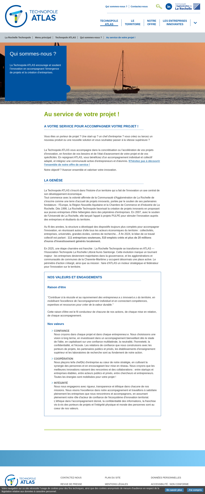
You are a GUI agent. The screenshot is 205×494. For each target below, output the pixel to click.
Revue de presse (71, 484)
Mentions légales (116, 484)
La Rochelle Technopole (18, 37)
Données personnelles (166, 477)
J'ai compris (196, 489)
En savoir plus (175, 489)
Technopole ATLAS (65, 37)
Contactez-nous (71, 477)
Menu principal (43, 37)
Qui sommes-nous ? (91, 37)
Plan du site (113, 477)
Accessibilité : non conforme (170, 484)
